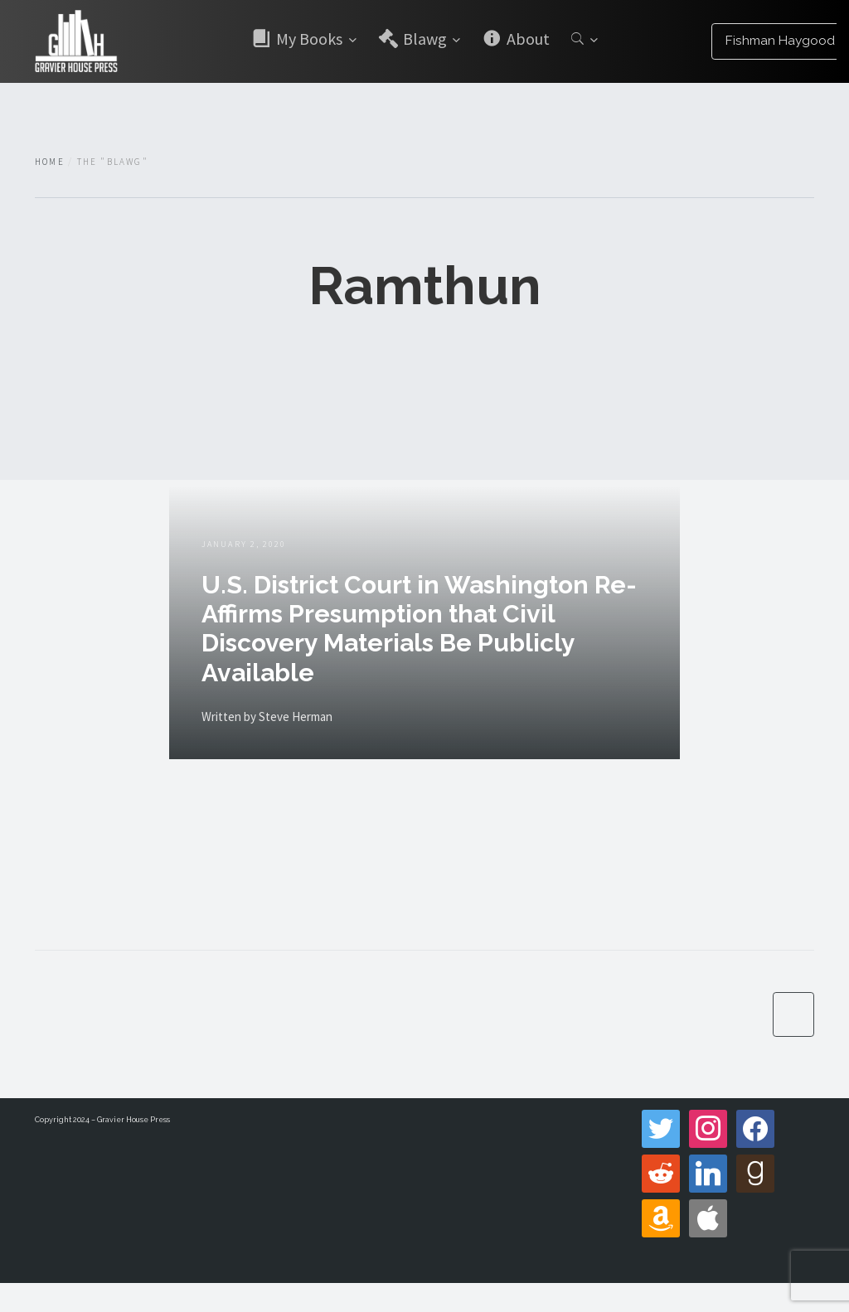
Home (50, 161)
